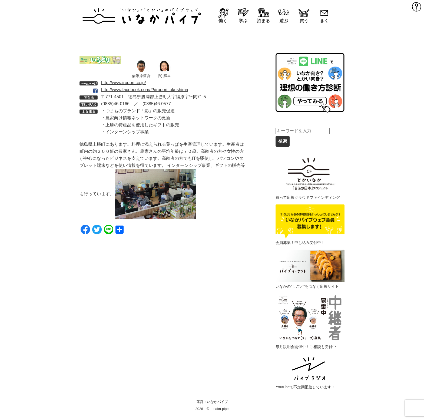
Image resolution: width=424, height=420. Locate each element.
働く (222, 20)
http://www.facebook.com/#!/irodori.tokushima (144, 89)
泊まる (263, 20)
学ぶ (243, 20)
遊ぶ (283, 20)
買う (304, 20)
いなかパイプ (217, 402)
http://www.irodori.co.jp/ (123, 82)
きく (324, 20)
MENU (416, 6)
